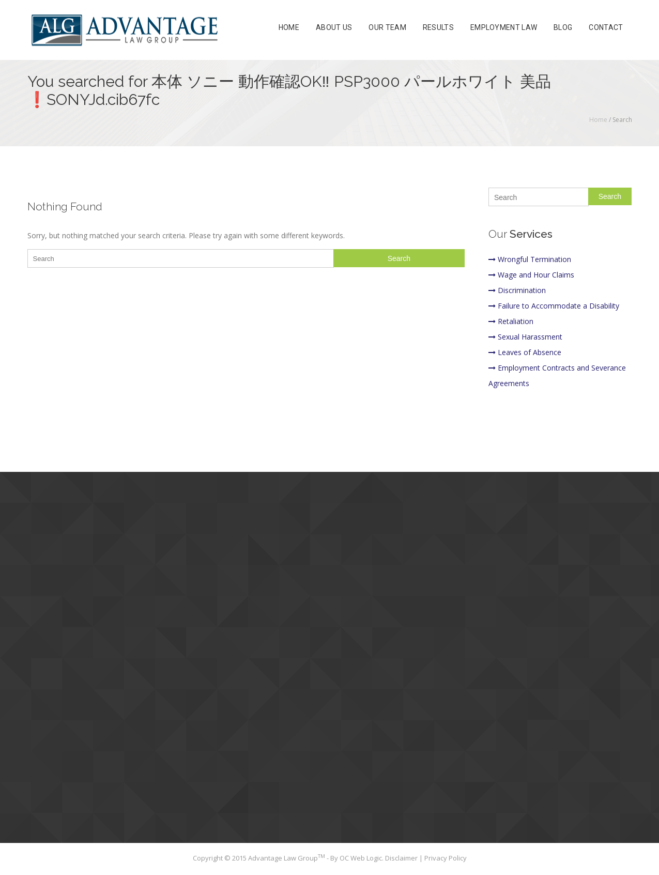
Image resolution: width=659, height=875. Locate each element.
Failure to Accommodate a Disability (553, 306)
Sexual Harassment (525, 337)
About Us (334, 28)
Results (438, 28)
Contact (606, 28)
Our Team (387, 28)
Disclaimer (402, 858)
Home (289, 28)
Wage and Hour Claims (531, 275)
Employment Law (503, 28)
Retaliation (510, 321)
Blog (563, 28)
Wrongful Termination (529, 259)
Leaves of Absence (524, 352)
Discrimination (517, 290)
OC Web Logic (361, 858)
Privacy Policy (445, 858)
